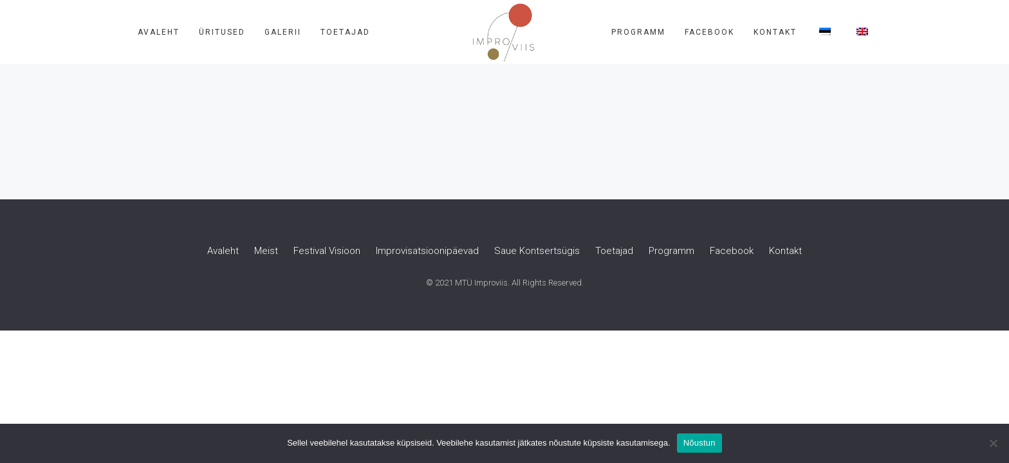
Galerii (282, 32)
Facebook (709, 32)
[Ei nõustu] (992, 443)
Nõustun (699, 443)
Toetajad (345, 32)
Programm (638, 32)
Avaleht (159, 32)
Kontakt (775, 32)
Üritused (222, 32)
